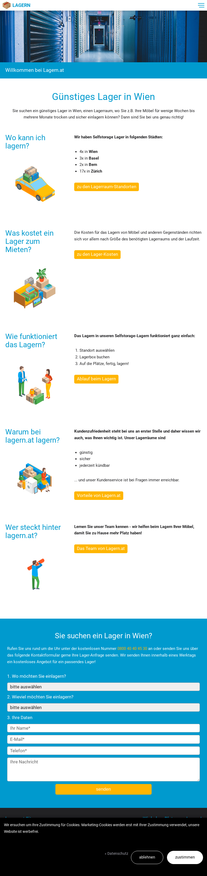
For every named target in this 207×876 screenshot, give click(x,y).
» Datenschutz (116, 853)
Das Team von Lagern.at (101, 548)
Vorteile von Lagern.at (99, 495)
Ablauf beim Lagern (96, 378)
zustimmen (185, 857)
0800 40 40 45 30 (132, 648)
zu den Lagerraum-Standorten (106, 186)
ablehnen (147, 857)
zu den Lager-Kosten (97, 254)
